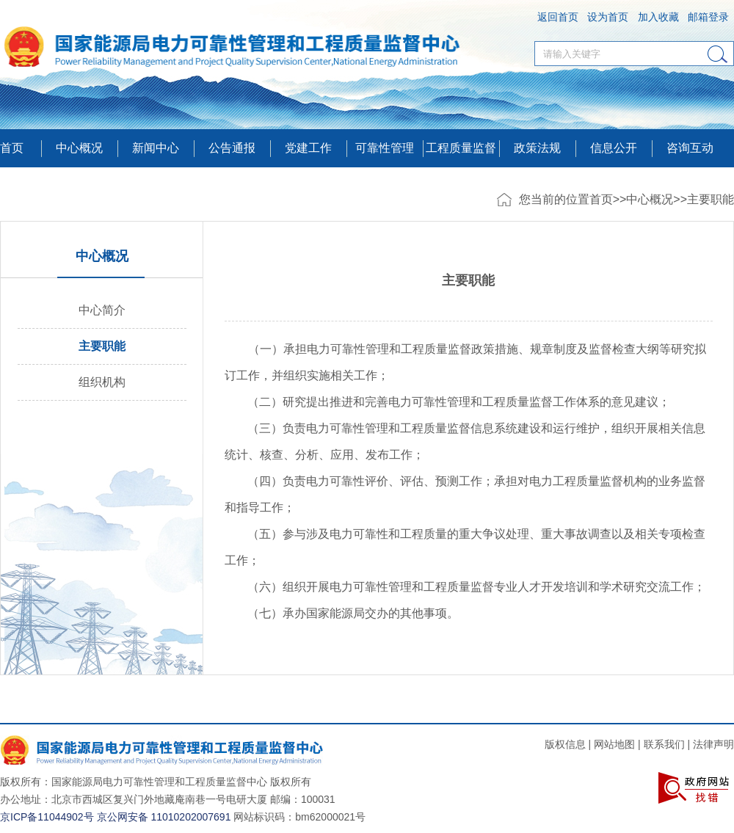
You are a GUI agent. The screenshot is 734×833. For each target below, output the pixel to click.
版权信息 (565, 744)
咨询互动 (689, 148)
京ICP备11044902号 (47, 817)
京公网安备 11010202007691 (164, 817)
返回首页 (557, 17)
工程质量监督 (461, 148)
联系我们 (664, 744)
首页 (11, 148)
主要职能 (710, 199)
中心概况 (649, 199)
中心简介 (102, 310)
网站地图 (614, 744)
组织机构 (102, 382)
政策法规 (537, 148)
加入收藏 (658, 17)
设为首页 (607, 17)
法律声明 (713, 744)
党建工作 (308, 148)
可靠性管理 (384, 148)
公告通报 (231, 148)
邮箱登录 (708, 17)
